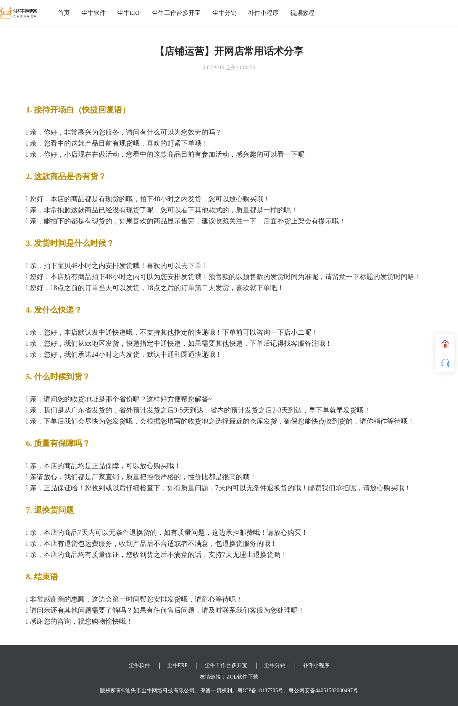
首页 (64, 13)
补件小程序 (263, 13)
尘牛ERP (128, 13)
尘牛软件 (93, 13)
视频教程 (302, 13)
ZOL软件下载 (242, 677)
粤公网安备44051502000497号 (323, 690)
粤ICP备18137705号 (260, 690)
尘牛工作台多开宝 (176, 13)
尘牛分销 (224, 13)
